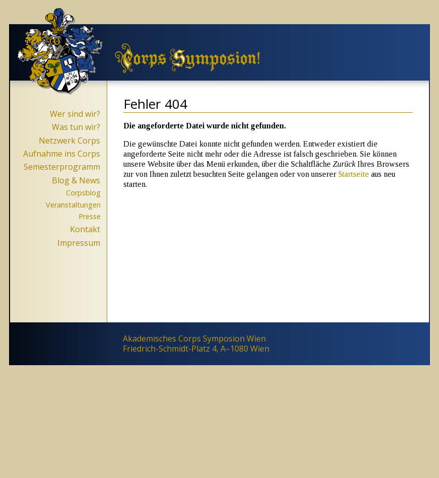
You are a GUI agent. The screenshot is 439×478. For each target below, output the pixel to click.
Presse (90, 216)
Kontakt (85, 229)
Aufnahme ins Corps (61, 153)
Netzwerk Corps (69, 140)
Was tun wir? (76, 126)
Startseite (353, 174)
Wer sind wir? (75, 113)
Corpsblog (83, 192)
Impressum (78, 242)
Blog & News (76, 180)
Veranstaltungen (73, 205)
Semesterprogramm (62, 166)
